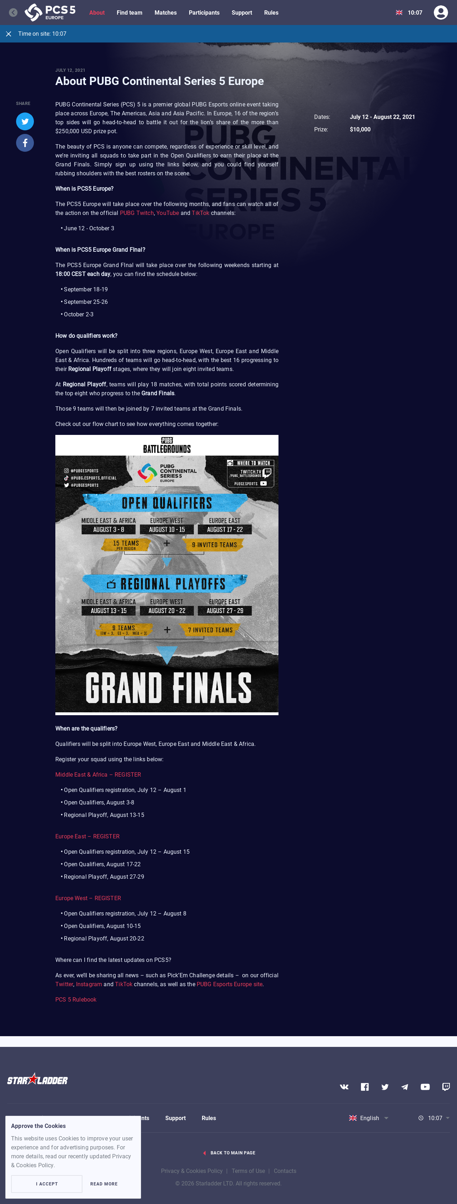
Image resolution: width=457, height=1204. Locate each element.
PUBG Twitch (137, 213)
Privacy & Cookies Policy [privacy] (192, 1171)
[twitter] (25, 121)
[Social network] (344, 1087)
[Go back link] (228, 1157)
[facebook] (25, 143)
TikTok (200, 213)
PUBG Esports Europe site (229, 985)
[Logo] (50, 12)
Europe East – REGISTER (87, 837)
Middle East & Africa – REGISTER (98, 775)
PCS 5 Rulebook (76, 1000)
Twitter (64, 985)
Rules (271, 12)
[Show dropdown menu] (399, 12)
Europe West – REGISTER (88, 899)
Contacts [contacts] (285, 1171)
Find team (129, 12)
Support (242, 12)
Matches (166, 12)
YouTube (167, 213)
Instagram (89, 985)
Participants (204, 12)
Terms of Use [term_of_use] (248, 1171)
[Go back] (17, 12)
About (97, 12)
